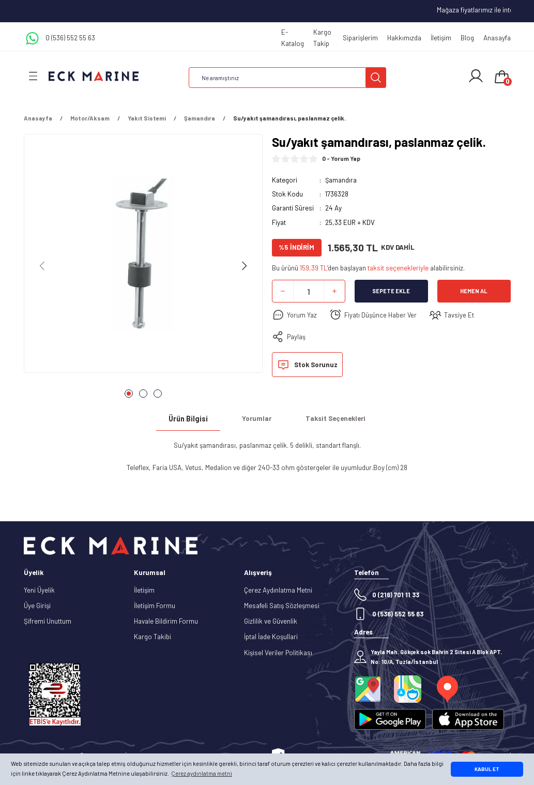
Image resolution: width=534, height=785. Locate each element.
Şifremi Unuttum (47, 621)
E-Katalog (292, 37)
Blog (467, 38)
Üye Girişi (37, 605)
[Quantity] (308, 291)
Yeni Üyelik (39, 590)
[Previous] (42, 266)
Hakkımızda (404, 38)
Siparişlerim (360, 38)
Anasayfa (497, 38)
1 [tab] (129, 393)
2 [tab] (143, 393)
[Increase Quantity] (334, 291)
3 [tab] (158, 393)
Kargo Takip (322, 37)
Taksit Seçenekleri (335, 418)
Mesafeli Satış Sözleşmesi (281, 605)
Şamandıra (341, 180)
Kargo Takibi (152, 636)
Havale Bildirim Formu (166, 621)
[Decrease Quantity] (282, 291)
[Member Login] (475, 76)
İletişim (441, 38)
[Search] (287, 77)
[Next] (244, 266)
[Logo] (94, 76)
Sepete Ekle (391, 291)
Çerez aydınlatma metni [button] (201, 773)
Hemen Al (474, 291)
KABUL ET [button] (487, 769)
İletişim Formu (154, 605)
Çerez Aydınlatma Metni (278, 590)
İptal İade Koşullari (271, 636)
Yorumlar (256, 418)
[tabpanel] (143, 256)
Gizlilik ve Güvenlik (270, 621)
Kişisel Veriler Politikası (278, 652)
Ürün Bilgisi (188, 418)
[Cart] (502, 77)
